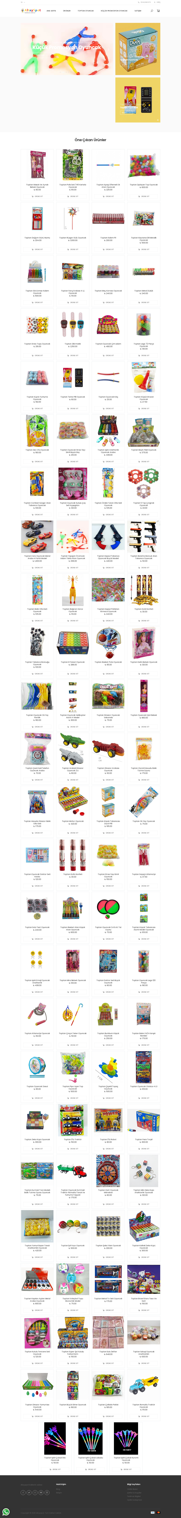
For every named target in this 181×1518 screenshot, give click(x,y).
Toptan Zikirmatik (73, 343)
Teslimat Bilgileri (134, 1496)
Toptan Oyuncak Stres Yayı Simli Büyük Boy (72, 451)
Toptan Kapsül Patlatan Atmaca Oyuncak (108, 610)
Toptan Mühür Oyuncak (73, 821)
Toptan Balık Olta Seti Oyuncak (37, 610)
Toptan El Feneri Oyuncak (73, 662)
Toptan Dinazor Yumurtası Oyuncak (37, 1405)
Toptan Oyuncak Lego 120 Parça (144, 981)
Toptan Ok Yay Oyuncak (144, 821)
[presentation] (25, 49)
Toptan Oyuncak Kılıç (108, 396)
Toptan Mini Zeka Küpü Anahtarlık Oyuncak (143, 1191)
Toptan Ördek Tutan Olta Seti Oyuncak (108, 504)
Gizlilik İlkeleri (132, 1489)
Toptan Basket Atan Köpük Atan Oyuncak (72, 928)
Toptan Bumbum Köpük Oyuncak (108, 1034)
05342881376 (144, 2)
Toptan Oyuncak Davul (37, 1086)
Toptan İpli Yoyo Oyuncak (72, 1245)
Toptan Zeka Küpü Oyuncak (37, 1139)
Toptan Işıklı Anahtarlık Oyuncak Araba (108, 451)
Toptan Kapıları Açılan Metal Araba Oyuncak (37, 1299)
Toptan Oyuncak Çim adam (108, 343)
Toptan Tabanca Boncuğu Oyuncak (37, 663)
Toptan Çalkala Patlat (108, 1404)
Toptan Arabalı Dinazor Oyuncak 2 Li (72, 769)
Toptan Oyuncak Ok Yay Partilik (37, 716)
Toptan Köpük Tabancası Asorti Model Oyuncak (143, 928)
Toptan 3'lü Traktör (73, 1139)
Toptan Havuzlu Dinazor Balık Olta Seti (37, 822)
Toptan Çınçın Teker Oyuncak (73, 1033)
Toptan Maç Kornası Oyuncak (108, 290)
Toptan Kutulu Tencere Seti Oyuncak (37, 1352)
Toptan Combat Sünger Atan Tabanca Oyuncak (37, 504)
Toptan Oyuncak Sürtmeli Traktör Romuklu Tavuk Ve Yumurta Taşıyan (73, 1192)
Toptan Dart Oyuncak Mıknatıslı (108, 1191)
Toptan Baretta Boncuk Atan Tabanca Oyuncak (143, 557)
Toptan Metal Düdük (143, 290)
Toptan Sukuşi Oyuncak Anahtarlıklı (144, 1352)
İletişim (138, 11)
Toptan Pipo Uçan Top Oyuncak (73, 1087)
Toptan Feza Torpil (143, 1139)
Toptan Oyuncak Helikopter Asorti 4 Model (73, 716)
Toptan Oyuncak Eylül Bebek (144, 715)
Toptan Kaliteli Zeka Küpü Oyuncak (143, 1246)
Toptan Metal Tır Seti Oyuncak (108, 1298)
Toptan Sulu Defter (108, 1351)
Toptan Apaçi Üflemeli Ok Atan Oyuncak (108, 185)
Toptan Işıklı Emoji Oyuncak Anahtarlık (37, 981)
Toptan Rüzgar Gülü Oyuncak (72, 237)
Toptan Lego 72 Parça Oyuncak (144, 345)
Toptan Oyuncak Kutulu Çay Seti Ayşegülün (73, 504)
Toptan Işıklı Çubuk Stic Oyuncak (55, 1458)
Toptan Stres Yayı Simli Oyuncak (108, 875)
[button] (152, 11)
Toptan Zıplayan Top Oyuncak (144, 184)
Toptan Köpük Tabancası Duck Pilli (136, 56)
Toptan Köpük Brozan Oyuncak (144, 398)
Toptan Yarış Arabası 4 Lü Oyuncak (73, 292)
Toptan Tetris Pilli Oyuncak (132, 104)
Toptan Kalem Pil (108, 237)
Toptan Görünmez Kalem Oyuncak (37, 292)
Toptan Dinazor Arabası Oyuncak (108, 769)
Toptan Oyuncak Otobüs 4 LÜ (143, 1086)
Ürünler (67, 11)
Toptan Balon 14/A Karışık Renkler (144, 1034)
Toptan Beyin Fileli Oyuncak (143, 450)
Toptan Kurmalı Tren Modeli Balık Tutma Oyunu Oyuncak (37, 1191)
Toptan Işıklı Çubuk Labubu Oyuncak (90, 1458)
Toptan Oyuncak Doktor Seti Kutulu (37, 875)
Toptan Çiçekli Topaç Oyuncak (108, 1087)
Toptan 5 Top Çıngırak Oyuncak (143, 504)
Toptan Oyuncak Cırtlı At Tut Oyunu (108, 928)
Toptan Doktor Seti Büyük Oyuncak (108, 981)
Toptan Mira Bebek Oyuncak (73, 980)
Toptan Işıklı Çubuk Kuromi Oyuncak (126, 1458)
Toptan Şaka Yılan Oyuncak (108, 1245)
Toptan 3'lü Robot (108, 1139)
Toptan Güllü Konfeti (72, 874)
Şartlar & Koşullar (134, 1493)
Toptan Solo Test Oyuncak (37, 927)
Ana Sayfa (51, 11)
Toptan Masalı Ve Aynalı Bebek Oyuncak (37, 185)
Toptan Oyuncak (86, 11)
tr (21, 2)
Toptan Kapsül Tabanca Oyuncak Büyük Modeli (108, 557)
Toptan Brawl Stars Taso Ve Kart (144, 1299)
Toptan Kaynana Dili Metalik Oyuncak (144, 239)
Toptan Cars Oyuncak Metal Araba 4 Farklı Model (37, 557)
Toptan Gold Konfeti (143, 609)
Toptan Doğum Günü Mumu (37, 237)
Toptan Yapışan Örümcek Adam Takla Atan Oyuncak (72, 557)
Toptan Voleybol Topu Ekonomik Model (73, 1299)
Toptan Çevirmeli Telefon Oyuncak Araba (37, 769)
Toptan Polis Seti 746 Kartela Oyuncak (72, 185)
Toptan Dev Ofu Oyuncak (37, 450)
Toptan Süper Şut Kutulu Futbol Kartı (73, 1352)
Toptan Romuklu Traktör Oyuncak (143, 1405)
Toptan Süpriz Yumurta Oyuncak (37, 398)
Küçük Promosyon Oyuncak (114, 11)
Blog (58, 1489)
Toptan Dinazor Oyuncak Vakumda (108, 716)
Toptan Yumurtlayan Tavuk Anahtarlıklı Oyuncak (37, 1246)
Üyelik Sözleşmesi (134, 1500)
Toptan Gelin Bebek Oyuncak (143, 662)
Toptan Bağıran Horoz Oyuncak (73, 610)
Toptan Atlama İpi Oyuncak (37, 1033)
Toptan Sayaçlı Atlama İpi (144, 874)
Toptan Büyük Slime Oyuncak (72, 1404)
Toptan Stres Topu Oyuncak (37, 343)
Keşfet (126, 65)
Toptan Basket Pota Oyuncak (108, 662)
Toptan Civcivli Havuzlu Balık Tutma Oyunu (144, 769)
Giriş (157, 2)
